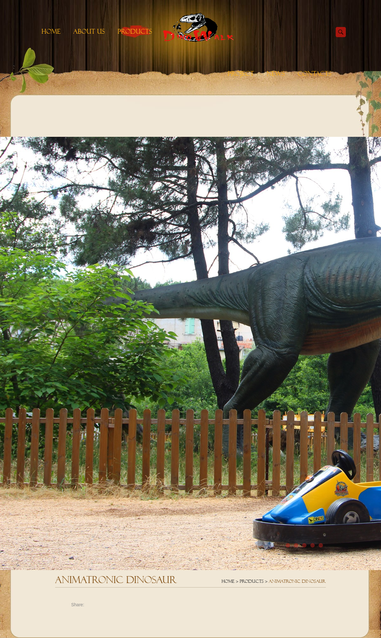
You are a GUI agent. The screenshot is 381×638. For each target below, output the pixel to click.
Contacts (315, 73)
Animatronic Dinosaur (297, 581)
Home (51, 31)
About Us (89, 31)
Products (135, 31)
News (276, 73)
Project (241, 73)
